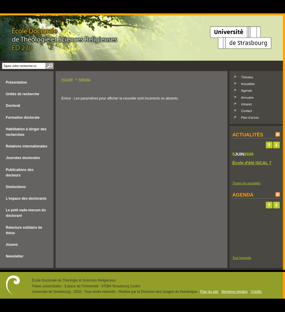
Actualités (248, 84)
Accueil (67, 79)
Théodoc (247, 77)
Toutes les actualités (246, 183)
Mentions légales (234, 292)
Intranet (246, 104)
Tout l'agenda (241, 257)
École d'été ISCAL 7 (251, 162)
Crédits (256, 292)
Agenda (84, 79)
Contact (246, 111)
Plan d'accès (250, 117)
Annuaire (247, 97)
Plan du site (209, 292)
